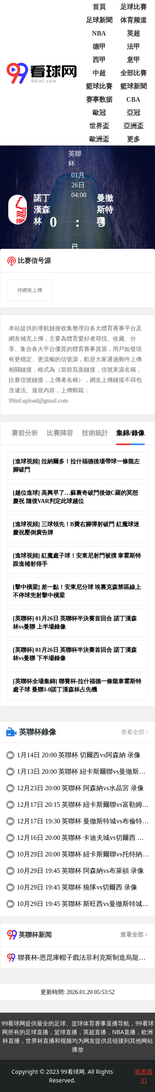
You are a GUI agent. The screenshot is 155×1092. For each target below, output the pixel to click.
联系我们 (144, 1076)
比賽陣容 (60, 432)
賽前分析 (25, 432)
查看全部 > (135, 732)
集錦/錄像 (130, 432)
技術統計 (95, 432)
